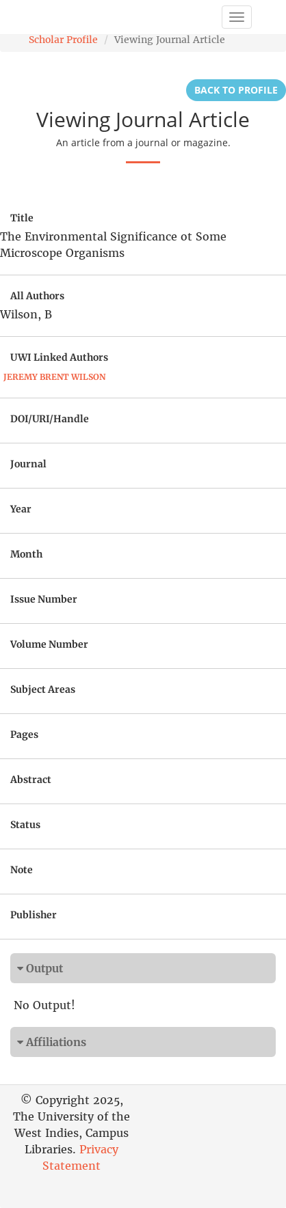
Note (21, 870)
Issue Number (43, 599)
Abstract (30, 779)
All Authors (37, 296)
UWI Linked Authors (59, 357)
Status (25, 825)
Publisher (33, 915)
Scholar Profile (63, 39)
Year (20, 509)
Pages (24, 734)
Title (22, 218)
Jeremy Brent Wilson (54, 377)
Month (26, 554)
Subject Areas (42, 689)
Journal (28, 464)
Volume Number (49, 644)
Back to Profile (236, 89)
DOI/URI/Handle (49, 419)
